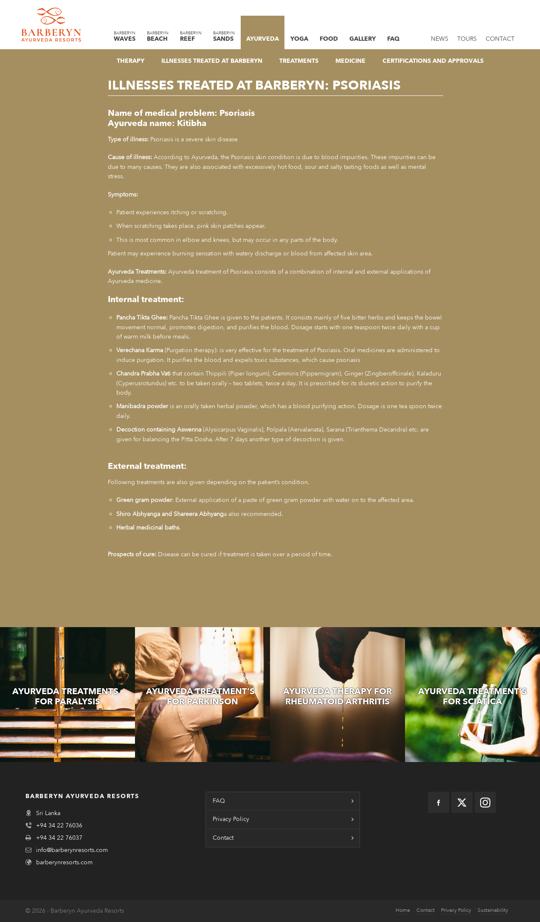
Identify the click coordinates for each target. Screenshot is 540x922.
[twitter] (461, 802)
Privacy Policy (231, 819)
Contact (223, 838)
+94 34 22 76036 (59, 825)
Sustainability (493, 910)
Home (403, 910)
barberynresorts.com (64, 862)
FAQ (219, 801)
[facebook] (438, 802)
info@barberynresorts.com (72, 850)
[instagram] (485, 802)
